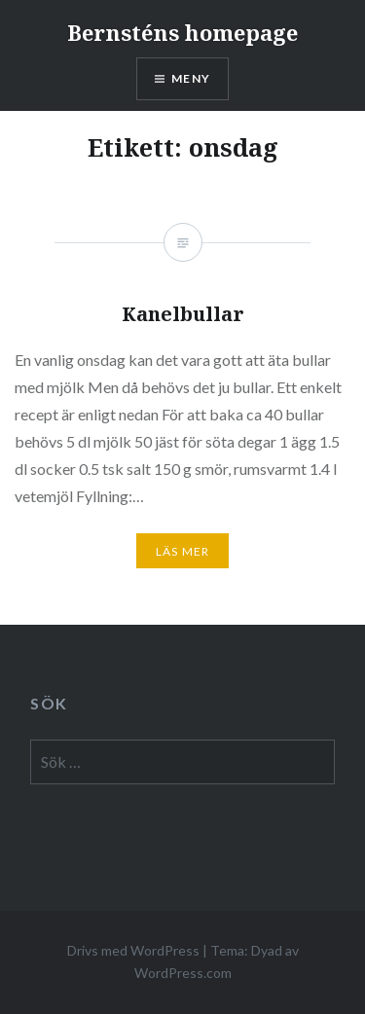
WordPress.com (183, 972)
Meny (190, 78)
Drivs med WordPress (133, 950)
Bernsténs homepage (182, 32)
